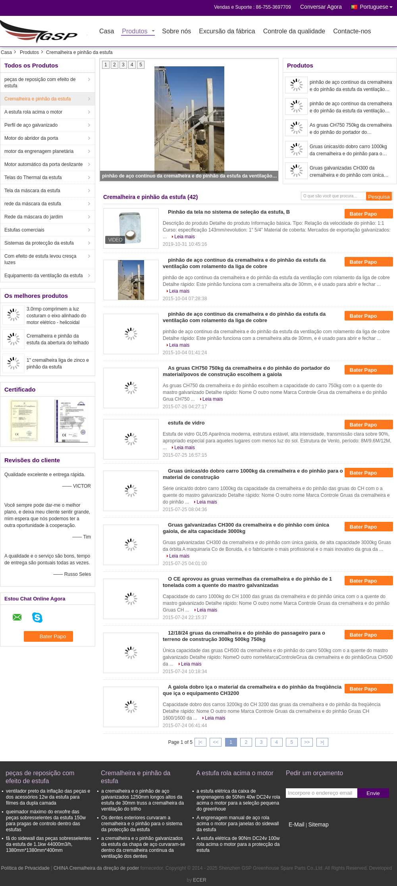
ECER (199, 880)
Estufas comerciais (24, 230)
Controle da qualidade (294, 32)
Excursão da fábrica (227, 32)
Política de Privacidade (25, 868)
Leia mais (184, 236)
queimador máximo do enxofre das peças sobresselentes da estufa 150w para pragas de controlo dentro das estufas (46, 820)
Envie (373, 793)
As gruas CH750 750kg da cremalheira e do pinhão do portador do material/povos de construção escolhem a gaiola (351, 129)
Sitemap (318, 824)
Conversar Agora (321, 7)
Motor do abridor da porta (31, 138)
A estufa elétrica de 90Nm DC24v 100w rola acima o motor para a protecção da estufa (238, 844)
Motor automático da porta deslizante (43, 164)
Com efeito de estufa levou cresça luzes (40, 259)
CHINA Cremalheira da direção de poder (96, 868)
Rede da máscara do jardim (33, 217)
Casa (106, 32)
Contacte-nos (352, 32)
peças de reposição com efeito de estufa (39, 83)
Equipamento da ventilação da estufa (43, 275)
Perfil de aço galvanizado (31, 125)
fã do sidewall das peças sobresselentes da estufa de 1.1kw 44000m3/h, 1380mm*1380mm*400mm (48, 844)
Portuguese (378, 5)
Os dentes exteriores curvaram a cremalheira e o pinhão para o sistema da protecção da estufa (141, 823)
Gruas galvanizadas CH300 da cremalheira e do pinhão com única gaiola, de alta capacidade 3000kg (347, 172)
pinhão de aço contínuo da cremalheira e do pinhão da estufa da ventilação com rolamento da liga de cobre (190, 176)
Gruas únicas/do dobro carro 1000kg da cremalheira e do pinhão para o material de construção (348, 150)
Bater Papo (369, 214)
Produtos (134, 32)
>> (307, 742)
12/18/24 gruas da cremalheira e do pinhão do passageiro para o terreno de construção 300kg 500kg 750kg (244, 636)
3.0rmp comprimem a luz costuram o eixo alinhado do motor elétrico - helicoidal (56, 315)
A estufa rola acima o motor (33, 112)
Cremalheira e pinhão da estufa (37, 99)
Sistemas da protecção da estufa (39, 243)
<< (215, 742)
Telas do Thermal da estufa (33, 177)
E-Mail (296, 824)
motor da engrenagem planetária (38, 151)
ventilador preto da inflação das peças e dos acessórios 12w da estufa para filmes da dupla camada (48, 797)
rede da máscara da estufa (32, 204)
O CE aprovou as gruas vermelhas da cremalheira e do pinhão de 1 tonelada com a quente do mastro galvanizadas (247, 582)
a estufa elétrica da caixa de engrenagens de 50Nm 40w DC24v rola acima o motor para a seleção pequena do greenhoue (238, 800)
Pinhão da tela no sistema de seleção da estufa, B (229, 212)
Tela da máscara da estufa (32, 190)
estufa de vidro (186, 423)
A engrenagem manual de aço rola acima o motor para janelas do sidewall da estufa (238, 823)
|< (200, 742)
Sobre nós (176, 32)
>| (322, 742)
